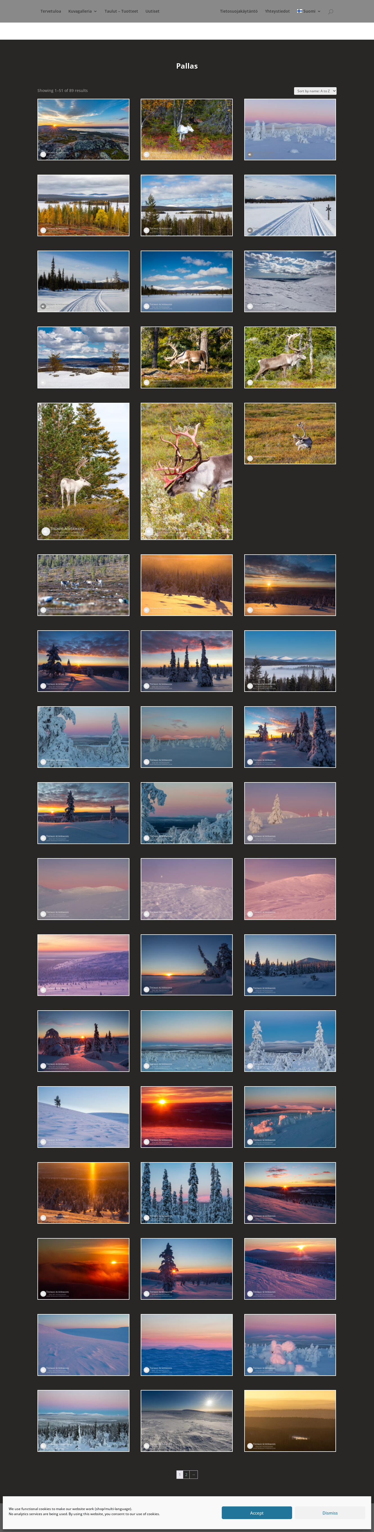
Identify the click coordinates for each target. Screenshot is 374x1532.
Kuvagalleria (87, 11)
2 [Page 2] (186, 1474)
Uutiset (160, 11)
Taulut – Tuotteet (128, 11)
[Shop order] (315, 91)
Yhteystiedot (307, 11)
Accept (257, 1513)
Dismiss (330, 1513)
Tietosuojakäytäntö (269, 11)
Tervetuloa (58, 11)
